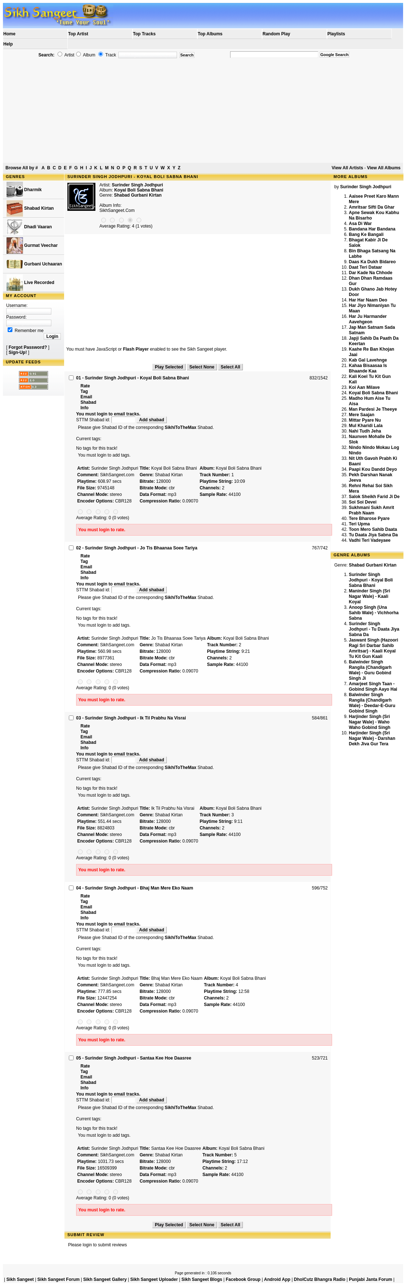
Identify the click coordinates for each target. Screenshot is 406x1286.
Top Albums (210, 33)
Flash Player (136, 349)
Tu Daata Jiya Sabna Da (373, 534)
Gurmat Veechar (32, 245)
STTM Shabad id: (106, 419)
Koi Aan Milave (364, 387)
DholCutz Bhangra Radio (319, 1279)
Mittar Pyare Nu (365, 420)
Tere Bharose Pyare (369, 518)
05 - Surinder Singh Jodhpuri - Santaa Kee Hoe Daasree (133, 1058)
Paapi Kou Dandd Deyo (373, 469)
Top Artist (78, 33)
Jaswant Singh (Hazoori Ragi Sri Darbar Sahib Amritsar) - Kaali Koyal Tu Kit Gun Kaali (373, 648)
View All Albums (384, 167)
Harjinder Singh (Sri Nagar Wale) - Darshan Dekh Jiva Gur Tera (372, 738)
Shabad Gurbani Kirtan (138, 195)
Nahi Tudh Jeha (365, 431)
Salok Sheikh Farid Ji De (374, 496)
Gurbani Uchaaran (34, 264)
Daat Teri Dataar (365, 267)
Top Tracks (144, 33)
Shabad (88, 402)
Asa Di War (360, 223)
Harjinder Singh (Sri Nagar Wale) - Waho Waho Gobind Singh (369, 722)
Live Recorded (30, 283)
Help (8, 44)
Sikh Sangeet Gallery (104, 1279)
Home (9, 33)
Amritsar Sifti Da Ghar (371, 207)
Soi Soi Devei (363, 502)
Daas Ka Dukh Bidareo (372, 261)
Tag (84, 391)
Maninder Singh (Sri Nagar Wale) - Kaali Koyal (369, 596)
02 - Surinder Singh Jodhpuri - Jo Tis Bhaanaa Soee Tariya (136, 548)
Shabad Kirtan (30, 208)
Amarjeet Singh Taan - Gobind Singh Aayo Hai (373, 686)
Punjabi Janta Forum (370, 1279)
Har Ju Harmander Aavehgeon (368, 319)
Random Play (276, 33)
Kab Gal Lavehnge (368, 360)
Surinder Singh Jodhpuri (137, 185)
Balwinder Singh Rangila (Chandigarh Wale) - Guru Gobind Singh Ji (370, 670)
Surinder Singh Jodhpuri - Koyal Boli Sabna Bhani (371, 580)
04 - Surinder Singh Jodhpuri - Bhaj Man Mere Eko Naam (134, 888)
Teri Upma (359, 523)
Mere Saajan (361, 414)
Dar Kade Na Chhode (370, 272)
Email (86, 396)
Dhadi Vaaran (29, 227)
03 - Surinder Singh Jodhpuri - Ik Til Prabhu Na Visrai (131, 718)
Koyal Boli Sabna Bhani (373, 392)
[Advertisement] (203, 111)
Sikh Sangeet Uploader (154, 1279)
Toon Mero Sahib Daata (373, 529)
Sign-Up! (18, 352)
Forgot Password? (28, 347)
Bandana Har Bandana (372, 229)
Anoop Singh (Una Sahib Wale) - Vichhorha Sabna (374, 613)
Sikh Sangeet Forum (59, 1279)
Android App (277, 1279)
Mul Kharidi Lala (366, 425)
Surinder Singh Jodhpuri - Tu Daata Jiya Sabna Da (374, 629)
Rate (85, 385)
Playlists (336, 33)
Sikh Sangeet (19, 1279)
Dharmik (24, 190)
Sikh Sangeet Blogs (201, 1279)
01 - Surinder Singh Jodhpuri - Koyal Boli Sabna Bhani (132, 377)
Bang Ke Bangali (366, 234)
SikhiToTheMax (180, 427)
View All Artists (347, 167)
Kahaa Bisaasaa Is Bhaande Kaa (368, 368)
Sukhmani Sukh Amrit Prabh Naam (371, 510)
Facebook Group (243, 1279)
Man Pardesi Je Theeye (373, 409)
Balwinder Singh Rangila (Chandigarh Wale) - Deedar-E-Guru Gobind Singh (372, 703)
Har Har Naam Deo (368, 300)
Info (84, 407)
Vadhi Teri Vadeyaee (370, 540)
